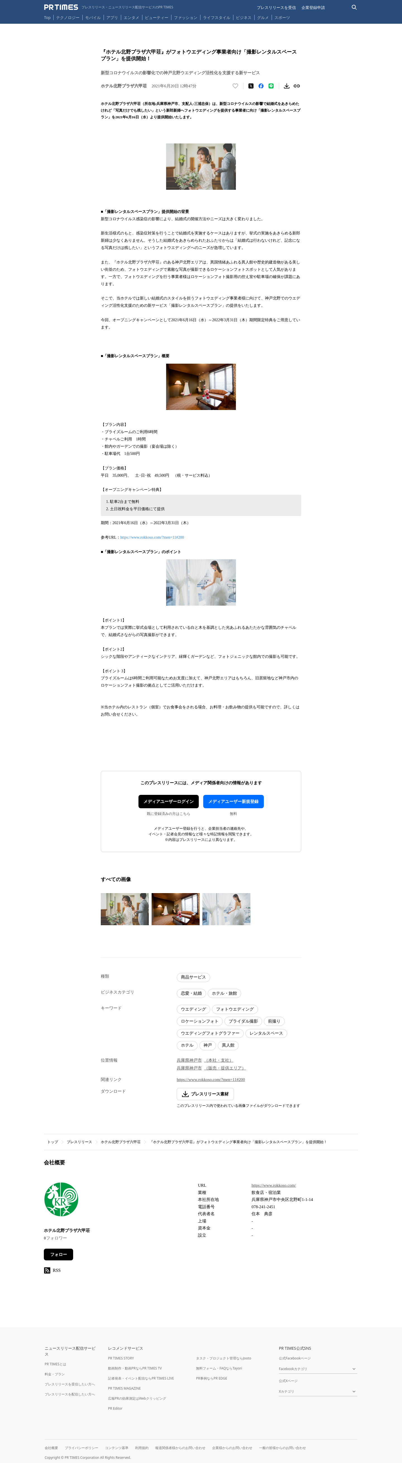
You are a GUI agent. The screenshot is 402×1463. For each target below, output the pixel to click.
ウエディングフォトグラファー (210, 1033)
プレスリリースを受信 (276, 7)
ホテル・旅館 (224, 993)
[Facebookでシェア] (261, 85)
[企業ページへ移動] (61, 1201)
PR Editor (115, 1408)
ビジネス (244, 17)
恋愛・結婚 (191, 993)
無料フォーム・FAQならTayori (219, 1368)
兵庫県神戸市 (189, 1060)
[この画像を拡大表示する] (125, 909)
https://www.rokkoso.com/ (274, 1185)
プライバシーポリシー (81, 1447)
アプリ (112, 17)
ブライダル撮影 (243, 1021)
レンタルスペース (266, 1033)
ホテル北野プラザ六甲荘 (121, 1142)
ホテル (187, 1045)
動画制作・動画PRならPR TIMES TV (135, 1368)
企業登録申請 (313, 7)
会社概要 (51, 1447)
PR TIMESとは (55, 1364)
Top (47, 17)
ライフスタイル (216, 17)
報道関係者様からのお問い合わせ (180, 1447)
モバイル (93, 17)
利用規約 (142, 1447)
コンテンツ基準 (116, 1447)
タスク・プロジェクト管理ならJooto (223, 1358)
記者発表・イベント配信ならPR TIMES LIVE (141, 1378)
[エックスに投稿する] (251, 85)
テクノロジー (68, 17)
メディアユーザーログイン (168, 801)
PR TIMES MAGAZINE (124, 1388)
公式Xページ (288, 1380)
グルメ (263, 17)
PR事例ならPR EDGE (211, 1378)
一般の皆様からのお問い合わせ (282, 1447)
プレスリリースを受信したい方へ (70, 1384)
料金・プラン (55, 1374)
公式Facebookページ (295, 1358)
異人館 (228, 1045)
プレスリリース (79, 1142)
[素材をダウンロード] (286, 85)
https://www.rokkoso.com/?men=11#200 (152, 537)
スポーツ (282, 17)
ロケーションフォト (200, 1021)
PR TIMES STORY (121, 1358)
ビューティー (156, 17)
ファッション (185, 17)
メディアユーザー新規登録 (233, 801)
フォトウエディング (235, 1009)
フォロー (58, 1254)
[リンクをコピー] (296, 85)
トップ (52, 1142)
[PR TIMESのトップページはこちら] (108, 7)
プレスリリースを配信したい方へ (70, 1394)
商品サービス (193, 977)
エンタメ (131, 17)
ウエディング (193, 1009)
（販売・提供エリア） (225, 1068)
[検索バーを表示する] (354, 7)
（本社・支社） (218, 1060)
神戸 (208, 1045)
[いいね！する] (235, 85)
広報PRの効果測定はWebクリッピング (137, 1398)
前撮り (274, 1021)
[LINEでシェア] (271, 85)
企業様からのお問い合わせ (232, 1447)
